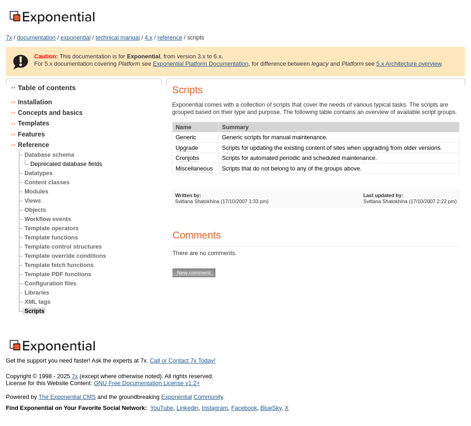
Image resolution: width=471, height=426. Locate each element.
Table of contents (47, 87)
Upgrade (187, 147)
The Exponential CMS (67, 396)
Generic (186, 137)
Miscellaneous (194, 168)
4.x (148, 37)
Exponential (176, 396)
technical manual (118, 37)
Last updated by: (383, 195)
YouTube (161, 407)
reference (169, 37)
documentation (36, 37)
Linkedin (188, 407)
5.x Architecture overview (409, 63)
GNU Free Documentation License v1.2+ (147, 383)
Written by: (188, 195)
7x (9, 37)
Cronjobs (187, 157)
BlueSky (270, 407)
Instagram (215, 407)
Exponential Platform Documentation (200, 63)
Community (208, 396)
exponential (76, 37)
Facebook (244, 407)
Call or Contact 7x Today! (183, 360)
